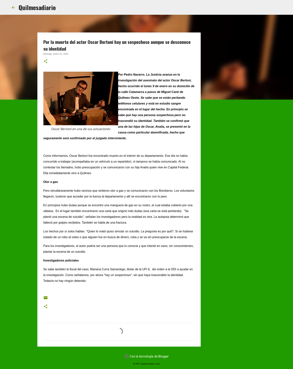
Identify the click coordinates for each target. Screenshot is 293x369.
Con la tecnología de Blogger (146, 356)
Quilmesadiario (37, 7)
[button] (45, 61)
